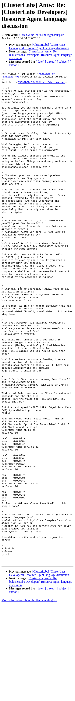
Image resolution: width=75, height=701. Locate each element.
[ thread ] (50, 61)
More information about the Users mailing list (29, 697)
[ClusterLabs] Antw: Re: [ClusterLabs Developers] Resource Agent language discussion (40, 55)
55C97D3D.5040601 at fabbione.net (41, 84)
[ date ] (40, 61)
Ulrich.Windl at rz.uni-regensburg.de (41, 34)
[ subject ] (63, 61)
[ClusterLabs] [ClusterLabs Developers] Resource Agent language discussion (39, 46)
